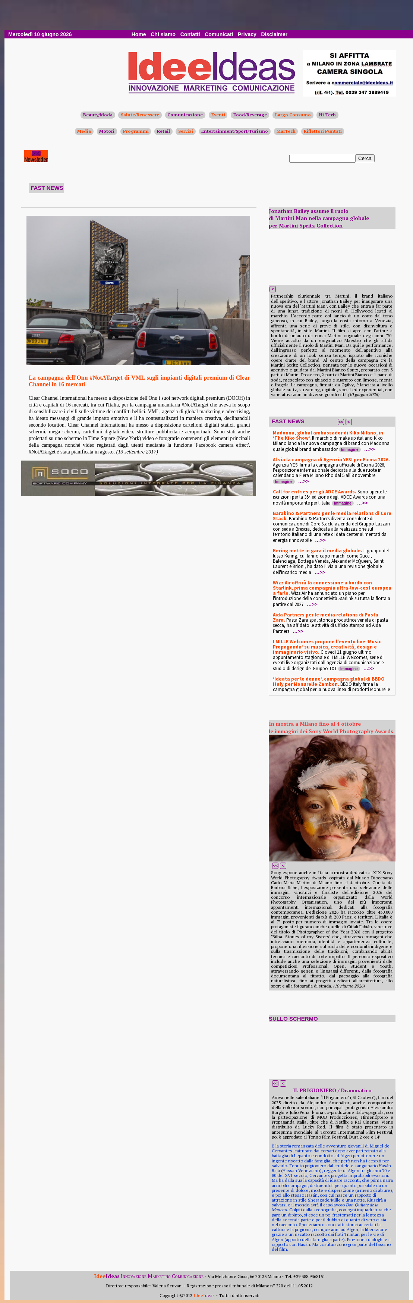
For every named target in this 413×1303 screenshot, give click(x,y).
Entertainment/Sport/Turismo (234, 131)
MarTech (286, 131)
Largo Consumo (293, 114)
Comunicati (219, 34)
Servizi (185, 131)
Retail (163, 131)
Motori (106, 131)
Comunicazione (185, 114)
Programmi (136, 131)
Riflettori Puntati (323, 131)
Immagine (350, 450)
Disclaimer (274, 34)
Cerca (365, 158)
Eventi (218, 114)
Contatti (190, 34)
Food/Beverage (250, 114)
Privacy (247, 34)
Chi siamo (163, 34)
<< (340, 422)
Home (139, 34)
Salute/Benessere (140, 114)
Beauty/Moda (98, 114)
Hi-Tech (327, 114)
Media (84, 131)
